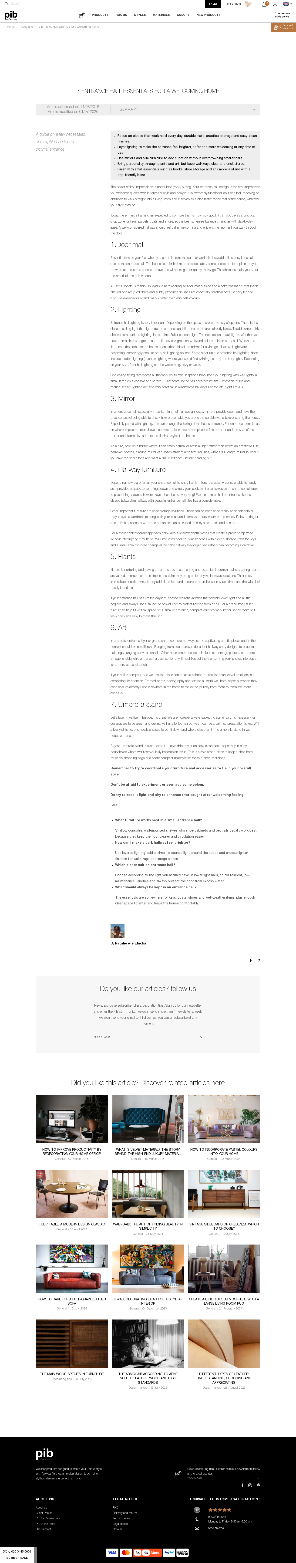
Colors (183, 15)
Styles (140, 15)
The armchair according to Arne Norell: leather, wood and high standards (148, 1378)
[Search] (6, 4)
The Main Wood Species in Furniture (72, 1374)
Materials (161, 15)
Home (10, 27)
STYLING (239, 4)
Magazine (26, 27)
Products (100, 15)
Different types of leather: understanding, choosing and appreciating (224, 1378)
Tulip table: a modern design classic (72, 1224)
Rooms (121, 15)
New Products (209, 15)
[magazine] (81, 15)
